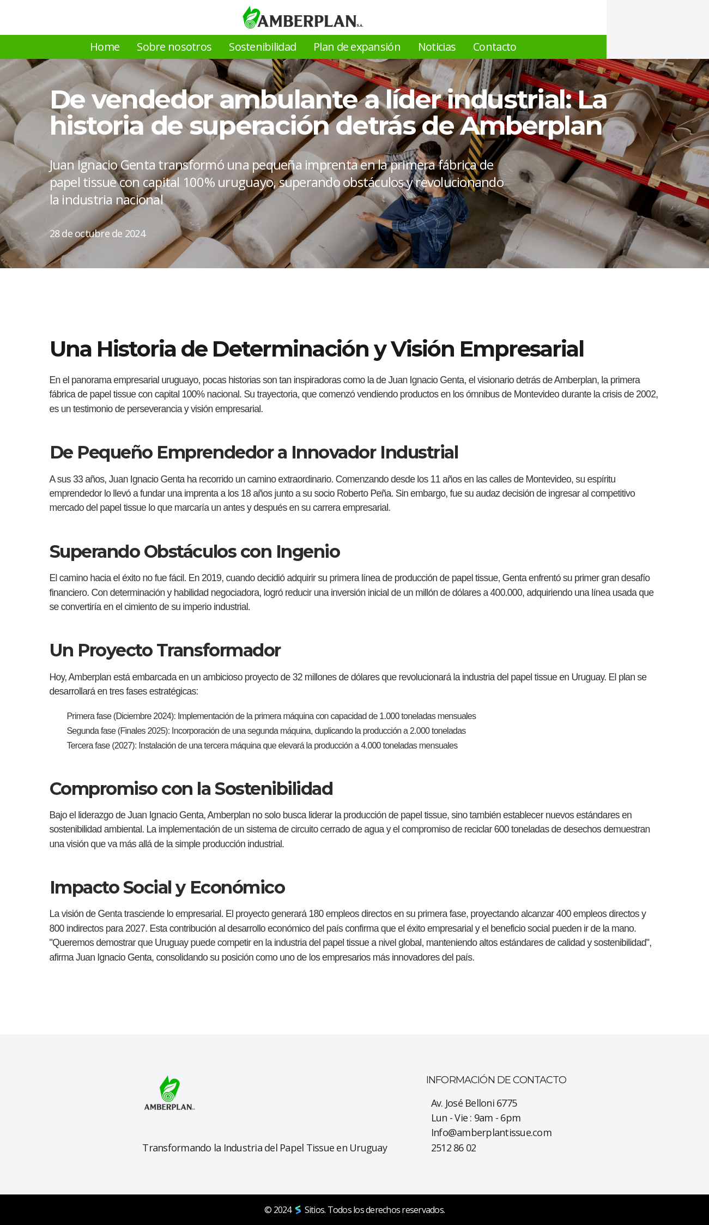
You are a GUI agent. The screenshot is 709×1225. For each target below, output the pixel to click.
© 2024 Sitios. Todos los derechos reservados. (354, 1210)
